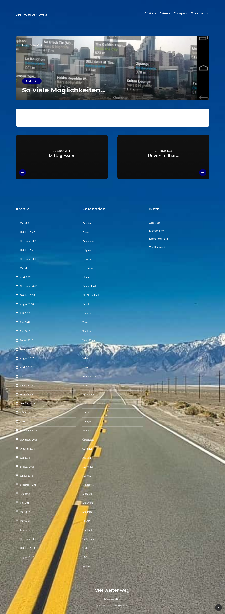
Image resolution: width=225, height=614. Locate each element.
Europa (179, 13)
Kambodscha (89, 376)
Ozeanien (198, 13)
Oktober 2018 (27, 295)
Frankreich (88, 331)
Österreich (88, 439)
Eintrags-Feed (156, 230)
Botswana (87, 268)
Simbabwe (88, 484)
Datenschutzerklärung (112, 599)
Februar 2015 (27, 466)
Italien (85, 358)
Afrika (149, 13)
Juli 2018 (25, 313)
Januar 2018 (26, 340)
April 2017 (26, 367)
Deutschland (89, 286)
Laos (85, 403)
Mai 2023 (25, 223)
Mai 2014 (25, 511)
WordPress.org (157, 247)
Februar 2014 (27, 530)
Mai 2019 (25, 268)
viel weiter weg (31, 14)
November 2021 (28, 241)
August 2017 (27, 358)
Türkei (85, 548)
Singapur (87, 493)
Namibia (87, 430)
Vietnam (86, 566)
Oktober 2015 (27, 448)
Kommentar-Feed (158, 239)
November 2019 (28, 259)
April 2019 (26, 277)
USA (85, 557)
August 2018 (27, 304)
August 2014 (27, 493)
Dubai (85, 304)
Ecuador (86, 313)
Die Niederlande (91, 295)
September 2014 (29, 484)
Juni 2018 (25, 322)
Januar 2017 (26, 385)
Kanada (86, 385)
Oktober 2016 (27, 403)
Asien (163, 13)
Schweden (87, 466)
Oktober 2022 (27, 232)
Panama (86, 457)
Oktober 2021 (27, 250)
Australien (88, 241)
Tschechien (88, 539)
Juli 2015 (25, 457)
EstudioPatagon (121, 605)
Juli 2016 (25, 412)
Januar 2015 (26, 475)
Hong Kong (88, 340)
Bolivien (87, 259)
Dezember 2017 (28, 349)
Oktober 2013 (27, 548)
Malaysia (31, 81)
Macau (86, 412)
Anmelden (154, 222)
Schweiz (86, 475)
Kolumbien (88, 394)
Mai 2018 (25, 331)
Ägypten (87, 223)
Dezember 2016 (28, 394)
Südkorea (87, 511)
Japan (85, 367)
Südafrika (87, 502)
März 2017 (26, 376)
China (85, 277)
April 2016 (26, 421)
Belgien (86, 250)
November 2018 (28, 286)
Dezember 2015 (28, 430)
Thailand (87, 530)
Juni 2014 (25, 502)
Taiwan (86, 521)
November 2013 (28, 539)
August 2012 (27, 557)
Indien (85, 349)
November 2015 (28, 439)
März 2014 (26, 521)
